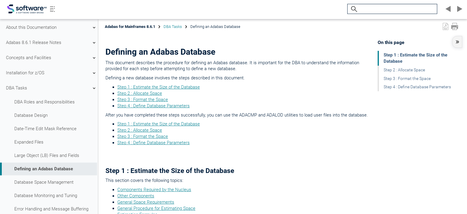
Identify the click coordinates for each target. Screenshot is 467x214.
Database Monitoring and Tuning (45, 195)
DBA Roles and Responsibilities (44, 102)
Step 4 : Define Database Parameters (153, 105)
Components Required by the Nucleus (154, 189)
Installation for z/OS (51, 73)
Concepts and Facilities (51, 58)
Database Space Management (44, 182)
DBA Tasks (51, 88)
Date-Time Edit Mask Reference (45, 128)
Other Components (135, 196)
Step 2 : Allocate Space (139, 93)
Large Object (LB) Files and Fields (46, 155)
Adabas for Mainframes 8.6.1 (130, 26)
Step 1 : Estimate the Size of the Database (158, 87)
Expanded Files (28, 142)
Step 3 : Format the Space (142, 99)
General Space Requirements (145, 202)
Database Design (31, 115)
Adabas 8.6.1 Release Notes (51, 43)
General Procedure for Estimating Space (156, 208)
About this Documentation (51, 28)
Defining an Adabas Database (43, 168)
